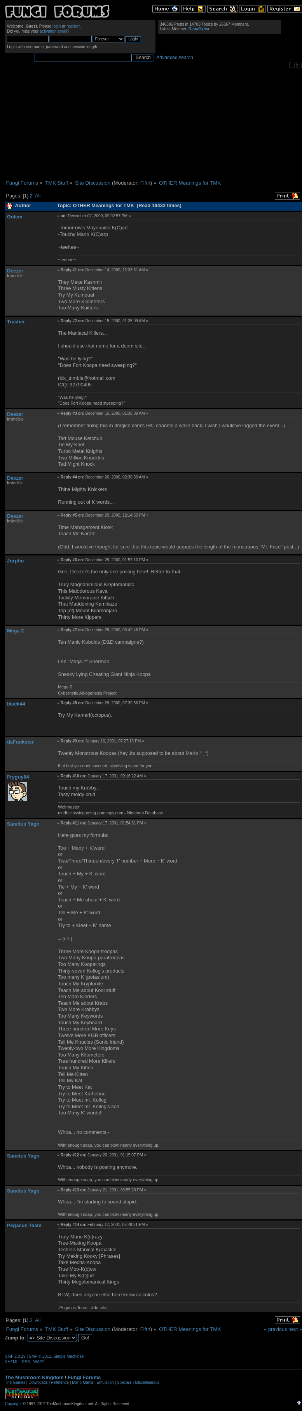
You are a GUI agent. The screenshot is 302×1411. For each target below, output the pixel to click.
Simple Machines (68, 1356)
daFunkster (20, 742)
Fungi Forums (84, 1377)
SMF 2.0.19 (15, 1356)
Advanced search (174, 57)
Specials (124, 1382)
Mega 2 (15, 631)
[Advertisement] (153, 124)
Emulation (104, 1382)
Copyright (13, 1404)
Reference (60, 1382)
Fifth (145, 183)
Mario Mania (82, 1382)
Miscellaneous (147, 1382)
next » (295, 1329)
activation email (53, 31)
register (73, 26)
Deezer (15, 271)
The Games (15, 1382)
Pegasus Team (24, 1225)
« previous (275, 1329)
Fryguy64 (18, 777)
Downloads (37, 1382)
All (37, 196)
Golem (15, 217)
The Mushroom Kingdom (34, 1377)
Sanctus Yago (23, 824)
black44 (16, 704)
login (56, 26)
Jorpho (15, 561)
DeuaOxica (199, 29)
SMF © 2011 (40, 1356)
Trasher (16, 322)
